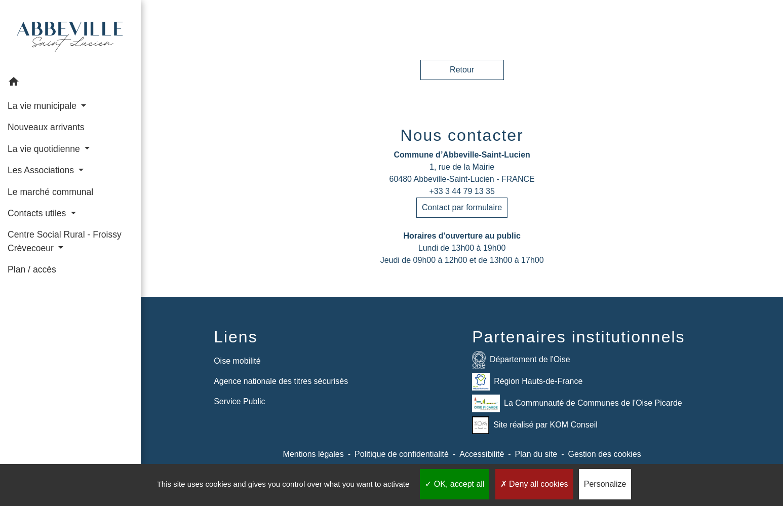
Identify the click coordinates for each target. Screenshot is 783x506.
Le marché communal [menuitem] (50, 192)
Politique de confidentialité (402, 454)
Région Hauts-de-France (527, 382)
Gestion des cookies (604, 454)
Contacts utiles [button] (38, 213)
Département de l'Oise (521, 360)
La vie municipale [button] (43, 106)
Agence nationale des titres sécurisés (281, 381)
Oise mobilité (237, 361)
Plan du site (536, 454)
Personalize (605, 484)
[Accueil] (70, 35)
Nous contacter (462, 135)
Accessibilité (481, 454)
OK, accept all (454, 484)
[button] (70, 83)
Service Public (239, 401)
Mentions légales (313, 454)
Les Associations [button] (42, 170)
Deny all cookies (534, 484)
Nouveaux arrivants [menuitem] (46, 127)
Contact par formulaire (462, 207)
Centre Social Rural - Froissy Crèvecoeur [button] (65, 241)
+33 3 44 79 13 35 (461, 191)
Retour (462, 69)
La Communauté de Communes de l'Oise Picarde (577, 403)
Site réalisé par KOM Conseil (535, 425)
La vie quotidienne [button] (45, 149)
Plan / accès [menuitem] (32, 269)
